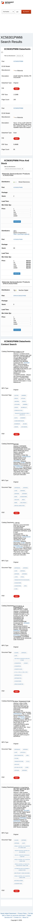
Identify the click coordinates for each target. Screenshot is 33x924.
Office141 (23, 752)
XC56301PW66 (18, 187)
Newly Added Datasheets (8, 913)
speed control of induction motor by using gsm (22, 865)
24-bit (15, 655)
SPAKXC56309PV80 (18, 684)
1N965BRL (23, 395)
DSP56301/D (26, 456)
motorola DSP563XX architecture (22, 659)
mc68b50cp (17, 423)
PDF (16, 89)
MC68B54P (22, 417)
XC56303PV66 (17, 666)
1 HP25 (16, 576)
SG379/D (26, 363)
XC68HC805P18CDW (19, 420)
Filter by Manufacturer (9, 55)
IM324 (23, 499)
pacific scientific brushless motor (22, 856)
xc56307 (26, 663)
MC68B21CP (24, 407)
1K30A (26, 767)
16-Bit (23, 843)
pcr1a (22, 576)
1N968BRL (25, 404)
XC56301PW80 (23, 496)
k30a (27, 755)
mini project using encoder (22, 873)
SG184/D (26, 623)
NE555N (16, 426)
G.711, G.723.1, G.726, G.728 (20, 672)
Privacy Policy (22, 913)
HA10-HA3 (16, 499)
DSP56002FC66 (17, 678)
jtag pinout (23, 502)
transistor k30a (18, 761)
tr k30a (16, 758)
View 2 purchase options (21, 234)
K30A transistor (18, 755)
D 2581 (16, 588)
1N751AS (23, 398)
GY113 (27, 761)
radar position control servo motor (22, 851)
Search (26, 11)
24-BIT (23, 462)
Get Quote (17, 221)
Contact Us (17, 917)
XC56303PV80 (17, 663)
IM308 (15, 502)
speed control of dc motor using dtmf (22, 877)
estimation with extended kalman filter (22, 869)
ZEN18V (24, 401)
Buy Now (16, 273)
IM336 (15, 496)
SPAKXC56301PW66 (19, 295)
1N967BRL (16, 401)
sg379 (15, 417)
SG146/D (26, 810)
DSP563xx (16, 630)
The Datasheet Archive (7, 2)
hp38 (25, 585)
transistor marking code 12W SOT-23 (22, 414)
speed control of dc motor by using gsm (22, 847)
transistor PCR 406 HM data (21, 579)
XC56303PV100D (18, 883)
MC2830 (25, 423)
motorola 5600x (18, 880)
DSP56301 (16, 461)
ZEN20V (16, 407)
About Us (25, 917)
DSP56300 (19, 467)
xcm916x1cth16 (18, 410)
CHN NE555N (24, 426)
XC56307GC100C (18, 669)
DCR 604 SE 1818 (18, 767)
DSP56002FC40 (17, 675)
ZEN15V (16, 398)
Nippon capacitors (19, 505)
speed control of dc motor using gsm (22, 860)
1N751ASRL (17, 404)
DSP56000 (24, 493)
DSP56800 (22, 818)
